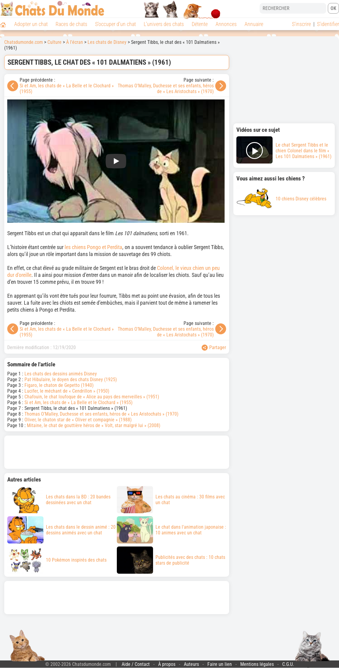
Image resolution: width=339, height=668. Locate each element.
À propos (166, 664)
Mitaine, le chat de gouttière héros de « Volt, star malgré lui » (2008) (93, 425)
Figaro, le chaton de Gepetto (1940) (59, 385)
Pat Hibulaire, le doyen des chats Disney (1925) (70, 379)
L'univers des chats (164, 24)
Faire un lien (219, 664)
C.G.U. (288, 664)
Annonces (226, 24)
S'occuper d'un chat (115, 24)
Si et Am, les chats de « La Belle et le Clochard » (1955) (78, 402)
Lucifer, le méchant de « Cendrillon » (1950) (66, 391)
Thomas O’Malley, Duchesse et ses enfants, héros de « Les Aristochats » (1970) (166, 88)
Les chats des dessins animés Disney (60, 374)
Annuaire (254, 24)
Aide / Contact (136, 664)
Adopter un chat (31, 24)
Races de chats (71, 24)
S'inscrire (301, 24)
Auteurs (191, 664)
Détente (200, 24)
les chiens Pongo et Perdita (93, 247)
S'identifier (328, 24)
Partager (214, 348)
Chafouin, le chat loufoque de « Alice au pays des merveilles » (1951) (91, 397)
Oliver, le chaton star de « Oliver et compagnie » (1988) (78, 420)
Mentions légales (257, 664)
